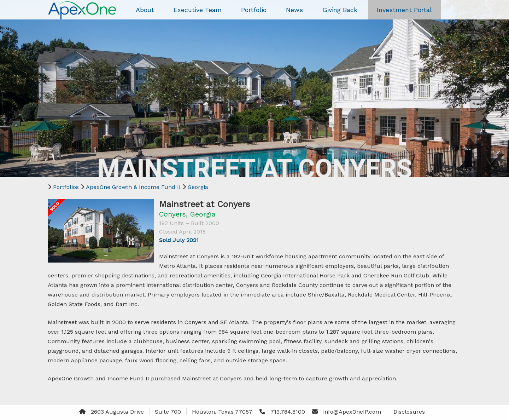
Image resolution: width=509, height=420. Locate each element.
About (145, 9)
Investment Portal (404, 9)
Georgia (198, 187)
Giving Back (339, 9)
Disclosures (409, 411)
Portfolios (66, 187)
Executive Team (198, 9)
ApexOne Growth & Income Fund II (133, 187)
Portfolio (254, 9)
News (294, 9)
